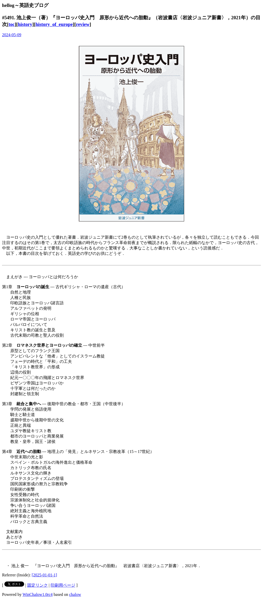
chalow (75, 594)
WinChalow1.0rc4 (38, 594)
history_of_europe (54, 24)
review (83, 24)
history (25, 24)
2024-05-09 (11, 35)
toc (11, 24)
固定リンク (37, 585)
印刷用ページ (63, 585)
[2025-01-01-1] (44, 575)
